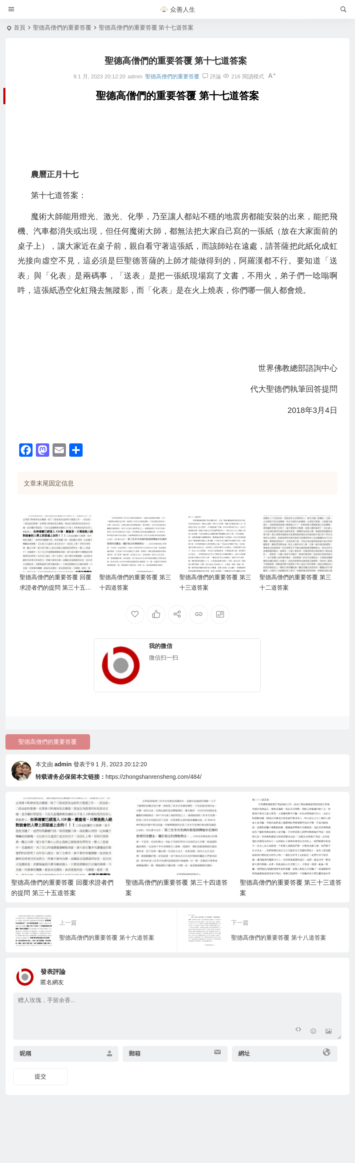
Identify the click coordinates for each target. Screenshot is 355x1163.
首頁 (19, 27)
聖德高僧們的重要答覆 (62, 27)
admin (63, 764)
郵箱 (135, 1053)
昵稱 (25, 1053)
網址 (244, 1053)
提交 (40, 1076)
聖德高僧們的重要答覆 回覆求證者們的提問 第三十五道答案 (55, 587)
